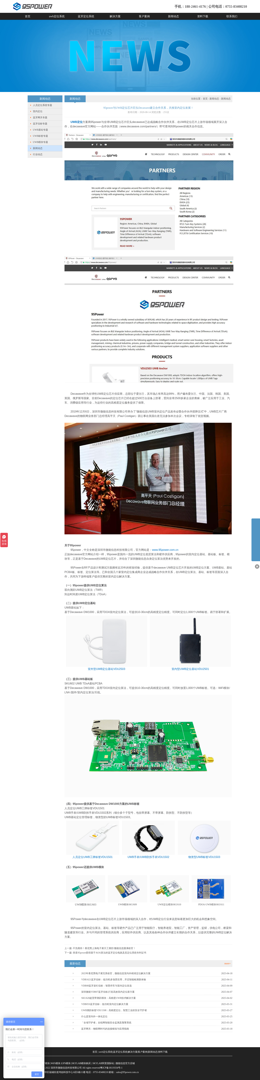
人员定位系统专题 (42, 105)
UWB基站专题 (40, 130)
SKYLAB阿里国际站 (103, 1063)
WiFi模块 (55, 1063)
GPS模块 (66, 1063)
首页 (27, 16)
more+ (227, 963)
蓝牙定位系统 (86, 16)
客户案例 (144, 16)
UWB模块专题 (40, 142)
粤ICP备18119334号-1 (111, 1067)
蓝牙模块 (45, 1063)
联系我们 (231, 16)
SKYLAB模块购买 (81, 1063)
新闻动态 (173, 16)
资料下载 (202, 16)
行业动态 (37, 154)
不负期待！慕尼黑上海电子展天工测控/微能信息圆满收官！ (104, 948)
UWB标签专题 (40, 136)
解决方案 (115, 16)
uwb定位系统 (57, 16)
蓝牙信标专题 (40, 123)
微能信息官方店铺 (125, 1063)
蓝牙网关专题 (40, 117)
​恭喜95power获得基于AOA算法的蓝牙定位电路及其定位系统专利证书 (109, 952)
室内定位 (37, 111)
